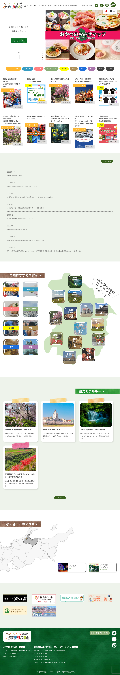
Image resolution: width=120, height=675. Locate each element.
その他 (64, 69)
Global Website (87, 5)
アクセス (29, 5)
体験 (73, 69)
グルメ (38, 69)
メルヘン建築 (51, 69)
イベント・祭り (13, 69)
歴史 (91, 69)
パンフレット (41, 5)
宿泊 (82, 69)
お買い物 (27, 69)
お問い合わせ (72, 5)
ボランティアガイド (57, 5)
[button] (42, 51)
